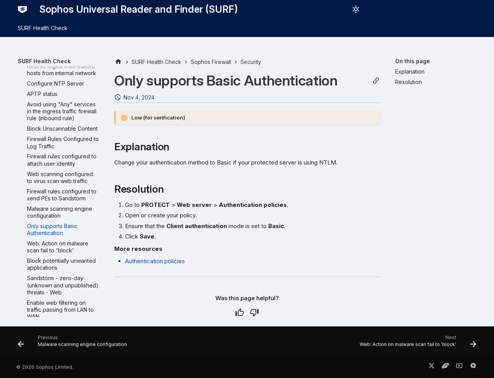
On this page (412, 61)
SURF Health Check (43, 28)
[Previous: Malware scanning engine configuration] (74, 343)
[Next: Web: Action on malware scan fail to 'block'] (416, 343)
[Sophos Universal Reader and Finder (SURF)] (22, 9)
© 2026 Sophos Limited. (44, 367)
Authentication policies (155, 261)
